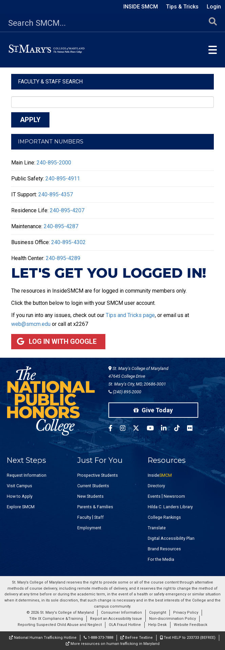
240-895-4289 (63, 258)
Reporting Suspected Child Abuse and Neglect (60, 625)
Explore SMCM (21, 506)
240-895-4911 (62, 178)
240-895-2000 (54, 162)
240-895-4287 (61, 226)
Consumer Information (121, 612)
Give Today (153, 410)
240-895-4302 (68, 242)
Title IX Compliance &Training (56, 618)
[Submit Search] (213, 23)
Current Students (93, 485)
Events (154, 496)
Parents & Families (95, 506)
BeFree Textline (136, 637)
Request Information (26, 475)
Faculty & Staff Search (50, 81)
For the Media (161, 559)
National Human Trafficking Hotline (43, 637)
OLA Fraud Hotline (125, 625)
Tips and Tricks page (130, 315)
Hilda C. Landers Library (170, 506)
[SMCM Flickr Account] (193, 429)
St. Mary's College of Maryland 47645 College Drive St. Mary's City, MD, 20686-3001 (138, 376)
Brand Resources (164, 548)
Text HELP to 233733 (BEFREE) (188, 637)
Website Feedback (190, 625)
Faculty (84, 517)
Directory (156, 485)
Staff (99, 517)
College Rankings (164, 517)
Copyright (157, 612)
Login (214, 6)
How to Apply (20, 496)
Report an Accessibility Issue (116, 618)
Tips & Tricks (182, 6)
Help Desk (157, 625)
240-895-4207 (67, 210)
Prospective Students (97, 475)
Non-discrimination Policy (172, 618)
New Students (90, 496)
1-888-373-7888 (98, 637)
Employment (89, 527)
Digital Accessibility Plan (171, 538)
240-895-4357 (55, 194)
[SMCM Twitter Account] (140, 429)
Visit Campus (19, 485)
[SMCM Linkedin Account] (167, 429)
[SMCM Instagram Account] (126, 429)
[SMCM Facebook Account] (114, 429)
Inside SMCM (140, 6)
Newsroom (174, 496)
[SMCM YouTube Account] (154, 429)
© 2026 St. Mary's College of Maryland (60, 612)
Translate (157, 527)
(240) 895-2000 (124, 391)
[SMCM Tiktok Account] (180, 429)
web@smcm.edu (30, 324)
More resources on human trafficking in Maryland (113, 644)
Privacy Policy (185, 612)
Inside (160, 475)
